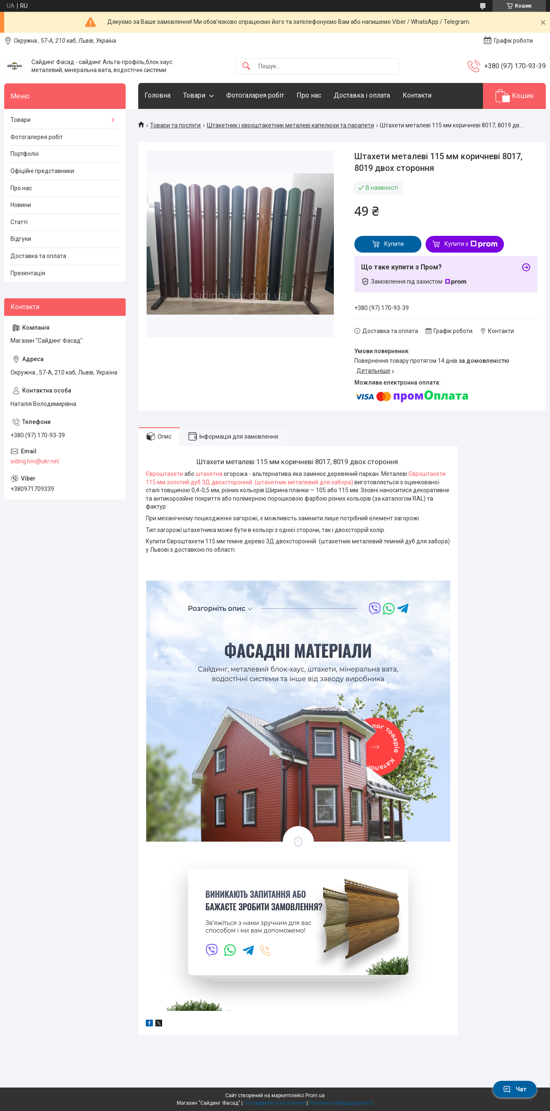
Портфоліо (24, 153)
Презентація (27, 273)
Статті (19, 222)
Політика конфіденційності (341, 1103)
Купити (394, 243)
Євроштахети (165, 473)
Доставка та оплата (38, 256)
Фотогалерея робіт (36, 137)
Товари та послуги (175, 125)
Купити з (471, 244)
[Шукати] (246, 66)
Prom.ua (315, 1095)
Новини (20, 205)
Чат (515, 1089)
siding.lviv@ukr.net (34, 461)
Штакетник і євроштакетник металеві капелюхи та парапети (290, 125)
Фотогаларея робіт (255, 95)
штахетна (210, 473)
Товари (194, 95)
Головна (157, 95)
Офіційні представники (42, 171)
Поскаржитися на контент (274, 1103)
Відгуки (20, 238)
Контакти (417, 95)
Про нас (309, 95)
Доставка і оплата (362, 95)
